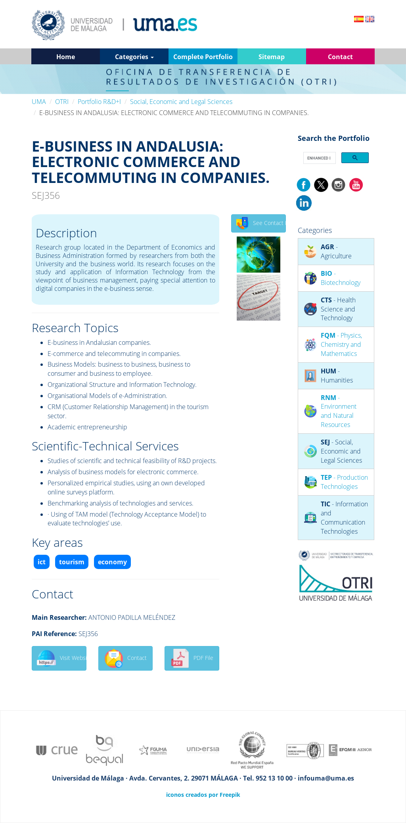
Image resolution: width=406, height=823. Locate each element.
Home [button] (65, 56)
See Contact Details (261, 223)
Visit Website (61, 658)
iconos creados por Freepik (203, 794)
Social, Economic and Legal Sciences (181, 101)
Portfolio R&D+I (99, 101)
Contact (125, 658)
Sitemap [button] (272, 56)
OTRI (62, 101)
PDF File (191, 658)
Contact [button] (340, 56)
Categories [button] (134, 56)
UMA (39, 101)
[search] (319, 158)
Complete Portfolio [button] (203, 56)
